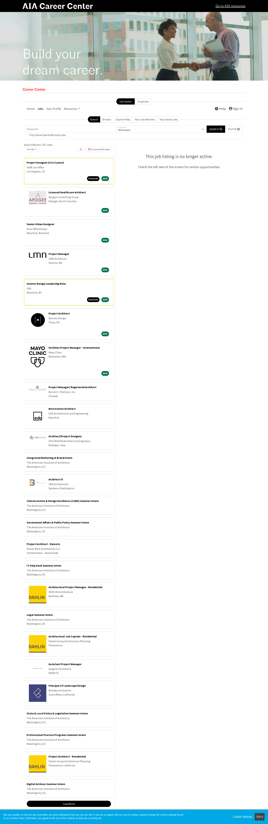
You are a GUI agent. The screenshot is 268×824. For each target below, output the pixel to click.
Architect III (56, 479)
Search (94, 119)
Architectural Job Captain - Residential (73, 636)
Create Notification (99, 149)
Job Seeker (125, 101)
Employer (143, 101)
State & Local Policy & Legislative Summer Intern (57, 713)
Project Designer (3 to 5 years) (45, 162)
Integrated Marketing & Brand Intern (49, 457)
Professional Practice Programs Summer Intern (56, 735)
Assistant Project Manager (65, 664)
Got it (259, 816)
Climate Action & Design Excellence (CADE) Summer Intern (63, 501)
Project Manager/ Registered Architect (72, 387)
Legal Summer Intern (40, 615)
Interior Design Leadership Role (46, 283)
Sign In (236, 108)
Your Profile (53, 109)
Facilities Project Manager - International (74, 347)
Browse (106, 119)
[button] (234, 129)
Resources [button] (70, 109)
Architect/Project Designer (65, 436)
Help (220, 108)
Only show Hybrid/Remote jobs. (47, 135)
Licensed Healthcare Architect (67, 192)
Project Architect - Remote (43, 544)
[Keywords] (70, 129)
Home (31, 109)
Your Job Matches (145, 119)
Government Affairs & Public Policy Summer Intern (58, 522)
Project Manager (59, 254)
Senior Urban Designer (40, 224)
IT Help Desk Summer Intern (44, 565)
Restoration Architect (62, 408)
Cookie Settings (242, 816)
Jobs (40, 109)
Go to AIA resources (230, 6)
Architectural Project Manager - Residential (75, 587)
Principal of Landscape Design (67, 685)
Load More (69, 804)
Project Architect (59, 313)
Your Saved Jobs (169, 119)
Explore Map (123, 119)
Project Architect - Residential (67, 756)
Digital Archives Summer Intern (46, 784)
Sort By (30, 149)
